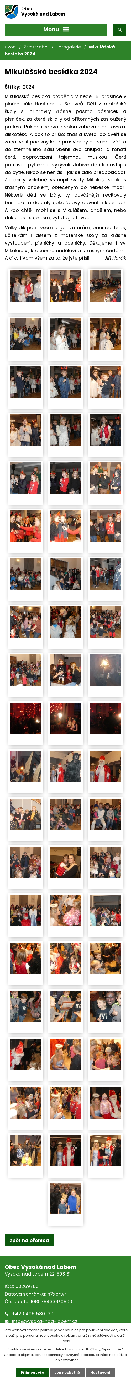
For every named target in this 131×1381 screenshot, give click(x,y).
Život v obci (36, 47)
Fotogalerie (68, 47)
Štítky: (12, 87)
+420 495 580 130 (32, 1313)
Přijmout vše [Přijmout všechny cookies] (32, 1372)
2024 (29, 87)
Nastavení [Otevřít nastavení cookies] (100, 1372)
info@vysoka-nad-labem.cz (44, 1321)
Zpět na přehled (29, 1240)
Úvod (10, 47)
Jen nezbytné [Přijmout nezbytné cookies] (67, 1372)
